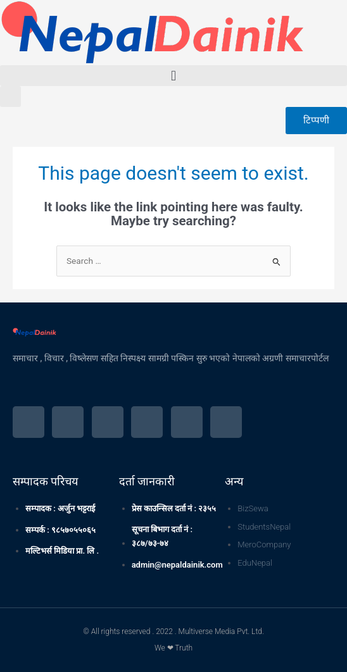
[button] (173, 75)
